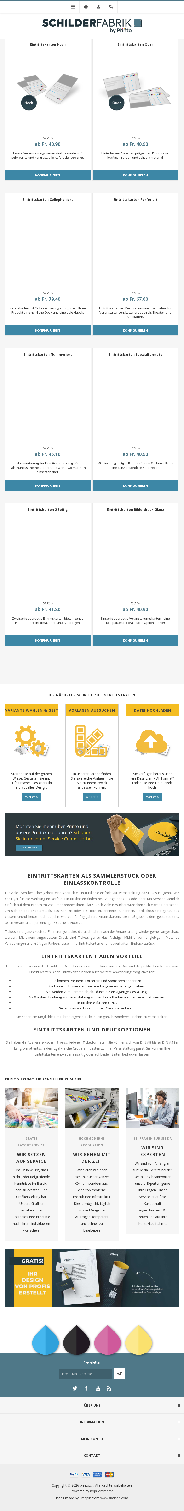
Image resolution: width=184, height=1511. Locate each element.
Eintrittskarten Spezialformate (135, 354)
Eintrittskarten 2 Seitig (48, 509)
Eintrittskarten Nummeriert (47, 354)
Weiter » (31, 797)
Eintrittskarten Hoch (48, 44)
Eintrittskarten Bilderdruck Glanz (135, 509)
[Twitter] (75, 1388)
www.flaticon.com (114, 1498)
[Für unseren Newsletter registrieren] (85, 1374)
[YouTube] (98, 1388)
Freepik (85, 1498)
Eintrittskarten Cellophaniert (48, 199)
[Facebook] (86, 1388)
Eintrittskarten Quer (135, 44)
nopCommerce (101, 1491)
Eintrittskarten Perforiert (135, 199)
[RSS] (109, 1388)
